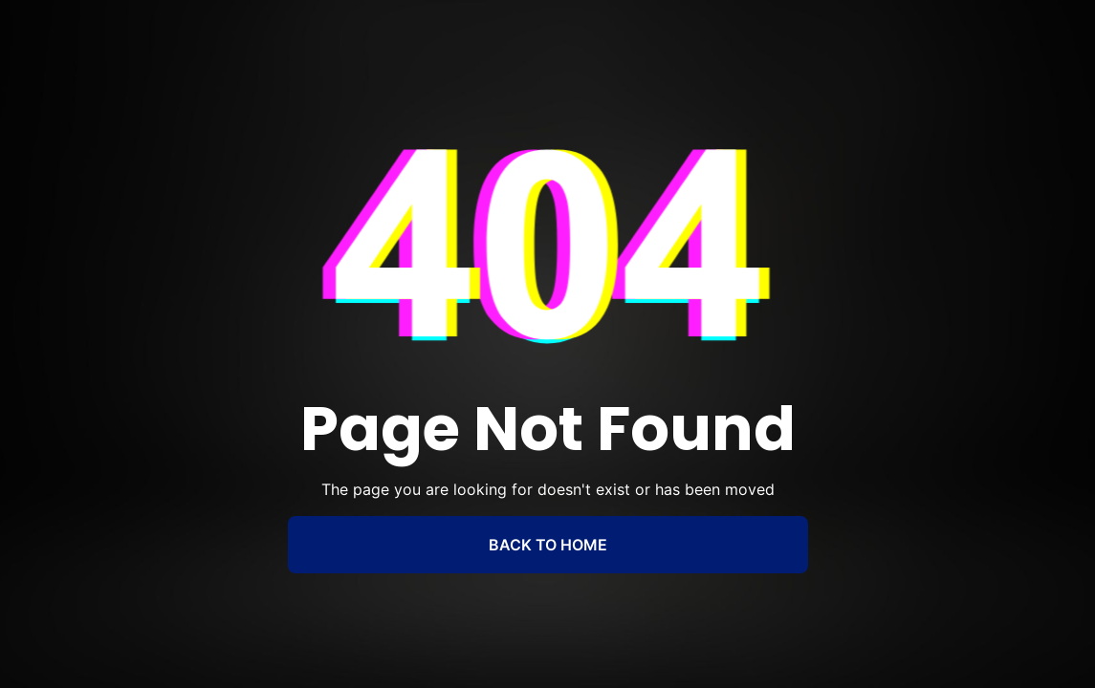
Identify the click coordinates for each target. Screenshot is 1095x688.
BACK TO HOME (548, 544)
